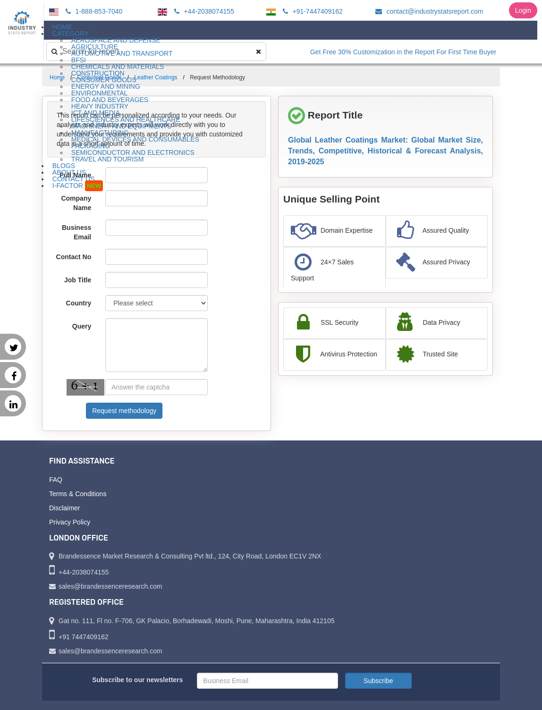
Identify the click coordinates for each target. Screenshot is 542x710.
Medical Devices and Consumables (135, 139)
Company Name (76, 202)
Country (79, 303)
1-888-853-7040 (93, 11)
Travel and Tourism (107, 159)
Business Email (76, 232)
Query (81, 326)
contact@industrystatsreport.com (428, 11)
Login (523, 10)
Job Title (77, 280)
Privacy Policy (69, 522)
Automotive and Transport (122, 53)
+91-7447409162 (311, 11)
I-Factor (77, 185)
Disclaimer (64, 508)
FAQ (55, 479)
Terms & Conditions (77, 494)
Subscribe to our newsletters (137, 680)
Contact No (74, 257)
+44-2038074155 (202, 11)
